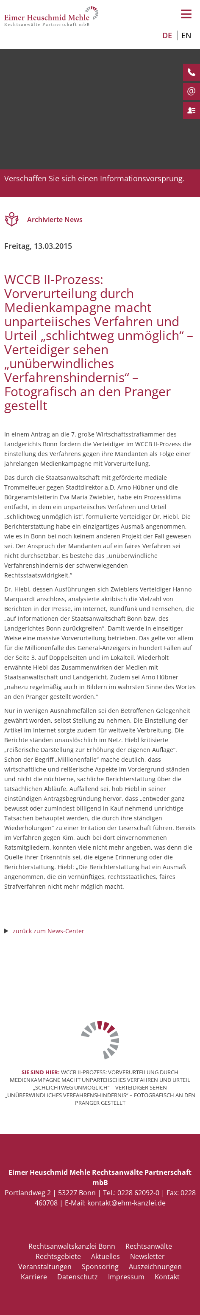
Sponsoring (100, 1266)
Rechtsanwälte (148, 1246)
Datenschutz (77, 1276)
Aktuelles (105, 1256)
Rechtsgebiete (58, 1256)
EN (186, 35)
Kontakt (167, 1276)
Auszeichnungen (155, 1266)
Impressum (126, 1276)
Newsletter (147, 1256)
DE (167, 35)
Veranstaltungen (45, 1266)
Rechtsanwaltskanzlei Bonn (71, 1246)
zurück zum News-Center (48, 931)
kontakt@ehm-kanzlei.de (126, 1203)
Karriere (34, 1276)
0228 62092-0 (138, 1192)
